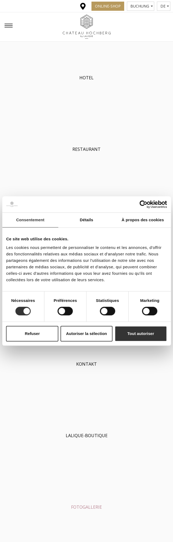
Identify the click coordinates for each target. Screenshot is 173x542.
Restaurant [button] (86, 149)
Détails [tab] (86, 219)
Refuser (32, 333)
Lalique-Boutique (87, 435)
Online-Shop (108, 6)
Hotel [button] (86, 78)
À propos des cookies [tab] (143, 219)
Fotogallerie (86, 507)
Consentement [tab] (30, 219)
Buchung (141, 6)
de (164, 6)
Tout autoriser (140, 333)
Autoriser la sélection (86, 333)
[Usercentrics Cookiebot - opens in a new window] (143, 204)
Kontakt (86, 364)
